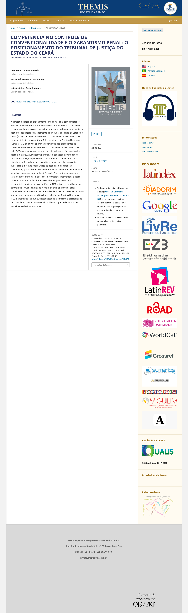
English (151, 66)
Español (151, 75)
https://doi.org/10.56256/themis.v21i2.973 (37, 101)
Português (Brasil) (156, 70)
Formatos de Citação (103, 265)
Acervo (22, 28)
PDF (98, 134)
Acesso (155, 5)
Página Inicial (17, 20)
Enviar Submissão (152, 30)
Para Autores (147, 147)
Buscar (172, 20)
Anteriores (33, 20)
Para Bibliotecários (150, 151)
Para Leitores (147, 142)
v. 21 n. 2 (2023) (35, 28)
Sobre (59, 20)
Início (13, 28)
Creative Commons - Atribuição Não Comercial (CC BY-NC (113, 195)
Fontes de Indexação (78, 20)
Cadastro (145, 5)
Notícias (47, 20)
